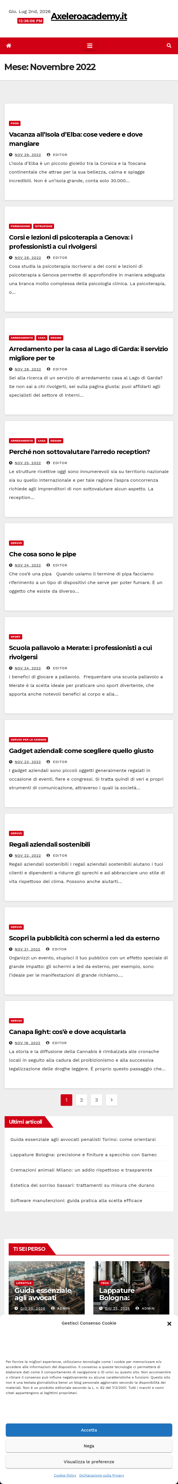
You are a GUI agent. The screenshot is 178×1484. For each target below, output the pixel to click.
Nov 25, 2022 (28, 463)
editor (57, 155)
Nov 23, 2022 (28, 762)
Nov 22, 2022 (28, 856)
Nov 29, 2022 (28, 155)
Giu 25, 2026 (117, 1308)
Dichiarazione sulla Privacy (101, 1475)
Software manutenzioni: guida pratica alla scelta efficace (76, 1200)
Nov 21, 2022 (27, 949)
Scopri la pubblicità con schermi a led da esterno (84, 938)
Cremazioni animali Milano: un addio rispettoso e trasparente (81, 1170)
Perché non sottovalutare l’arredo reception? (79, 452)
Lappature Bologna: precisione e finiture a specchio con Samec (83, 1154)
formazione (20, 226)
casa (42, 337)
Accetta (89, 1430)
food (15, 123)
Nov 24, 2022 (28, 565)
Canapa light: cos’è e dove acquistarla (67, 1032)
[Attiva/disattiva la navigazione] (90, 46)
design (56, 337)
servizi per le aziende (28, 739)
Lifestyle (23, 1283)
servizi (16, 543)
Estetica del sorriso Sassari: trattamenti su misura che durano (82, 1185)
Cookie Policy (65, 1475)
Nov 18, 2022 (27, 1043)
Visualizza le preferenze (89, 1461)
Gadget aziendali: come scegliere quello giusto (81, 751)
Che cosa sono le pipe (42, 554)
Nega (89, 1446)
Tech (105, 1283)
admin (60, 1308)
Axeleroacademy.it (89, 16)
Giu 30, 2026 (32, 1308)
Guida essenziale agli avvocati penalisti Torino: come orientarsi (83, 1139)
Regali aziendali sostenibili (49, 844)
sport (16, 636)
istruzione (44, 226)
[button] (169, 1323)
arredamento (22, 337)
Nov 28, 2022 (28, 258)
